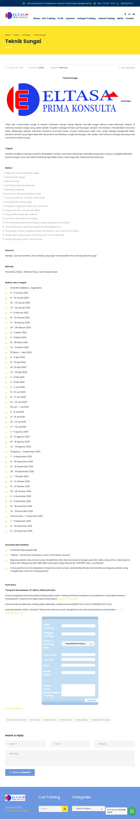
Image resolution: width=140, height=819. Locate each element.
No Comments (127, 67)
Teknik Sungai (66, 720)
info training (34, 720)
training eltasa (81, 720)
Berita (120, 18)
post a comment (20, 772)
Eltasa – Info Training (44, 18)
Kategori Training (86, 18)
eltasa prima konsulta (16, 720)
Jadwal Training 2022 (68, 598)
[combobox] (78, 643)
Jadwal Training (106, 18)
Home (7, 35)
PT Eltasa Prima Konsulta (17, 810)
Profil (60, 18)
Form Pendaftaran (14, 708)
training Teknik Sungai (100, 720)
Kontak (130, 18)
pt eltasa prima (50, 720)
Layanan (70, 18)
